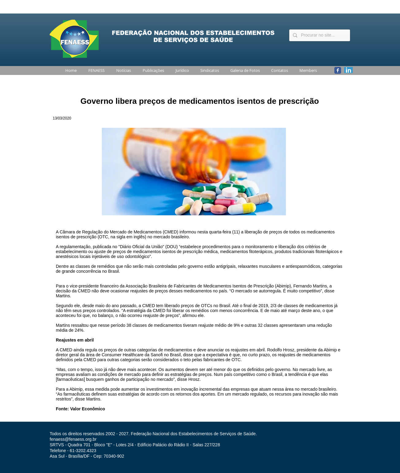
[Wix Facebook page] (337, 70)
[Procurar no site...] (319, 35)
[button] (95, 70)
